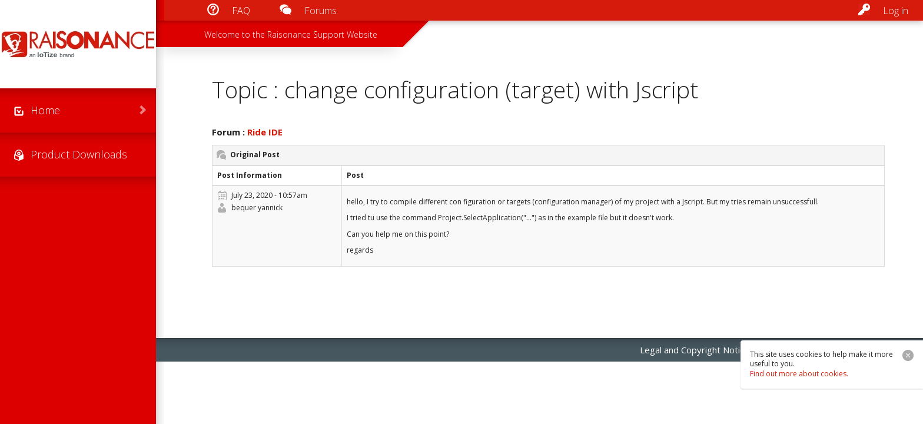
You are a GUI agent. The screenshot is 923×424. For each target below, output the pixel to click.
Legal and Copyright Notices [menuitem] (697, 350)
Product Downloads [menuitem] (79, 154)
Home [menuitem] (45, 110)
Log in (895, 10)
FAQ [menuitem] (241, 10)
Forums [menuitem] (320, 10)
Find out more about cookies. (799, 374)
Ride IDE (265, 132)
